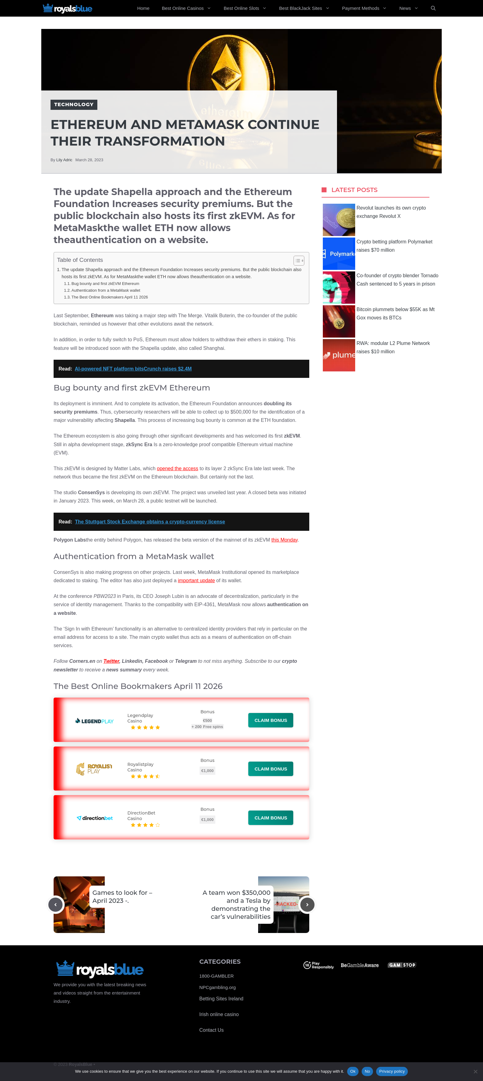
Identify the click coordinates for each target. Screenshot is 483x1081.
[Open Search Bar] (433, 8)
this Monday (284, 540)
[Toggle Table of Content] (296, 260)
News (412, 8)
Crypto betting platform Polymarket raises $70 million (377, 254)
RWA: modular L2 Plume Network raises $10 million (376, 355)
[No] (475, 1071)
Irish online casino (219, 1014)
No (367, 1071)
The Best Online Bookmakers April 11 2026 (109, 297)
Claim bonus (270, 720)
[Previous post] (55, 904)
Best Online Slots (248, 8)
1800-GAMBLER (216, 976)
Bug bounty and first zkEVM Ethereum (105, 283)
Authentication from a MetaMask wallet (105, 290)
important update (196, 580)
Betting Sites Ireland (221, 998)
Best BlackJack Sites (307, 8)
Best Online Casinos (189, 8)
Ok (352, 1071)
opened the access (177, 468)
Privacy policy (392, 1071)
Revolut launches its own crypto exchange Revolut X (374, 220)
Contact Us (211, 1030)
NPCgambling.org (217, 987)
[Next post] (307, 904)
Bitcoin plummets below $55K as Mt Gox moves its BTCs (379, 321)
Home (143, 8)
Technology (74, 104)
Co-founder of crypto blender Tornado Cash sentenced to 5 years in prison (381, 287)
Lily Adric (64, 160)
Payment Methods (367, 8)
